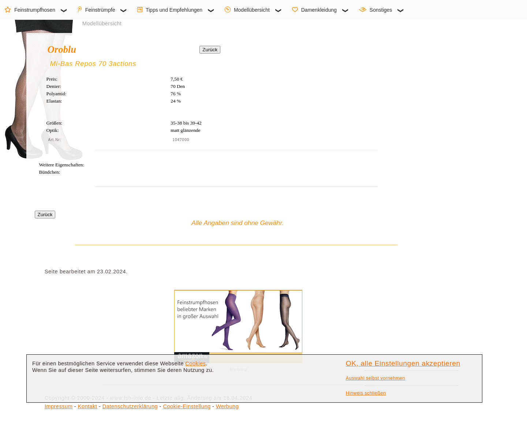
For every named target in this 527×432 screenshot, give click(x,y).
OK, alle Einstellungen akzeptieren (403, 363)
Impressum (58, 406)
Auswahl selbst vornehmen (375, 378)
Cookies (195, 363)
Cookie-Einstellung (186, 406)
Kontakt (87, 406)
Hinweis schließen (366, 393)
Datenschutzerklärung (130, 406)
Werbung (227, 406)
